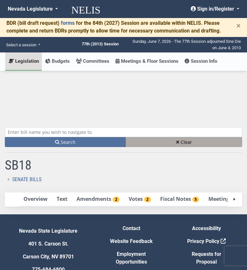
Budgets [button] (57, 61)
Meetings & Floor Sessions (146, 61)
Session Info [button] (201, 61)
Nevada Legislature (31, 9)
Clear (184, 95)
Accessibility (206, 181)
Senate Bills (26, 132)
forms (68, 23)
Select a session (21, 44)
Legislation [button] (23, 61)
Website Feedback (131, 194)
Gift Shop (131, 227)
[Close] (238, 25)
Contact (131, 181)
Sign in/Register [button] (213, 9)
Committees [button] (92, 61)
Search (65, 95)
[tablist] (123, 152)
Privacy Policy (206, 194)
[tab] (35, 152)
